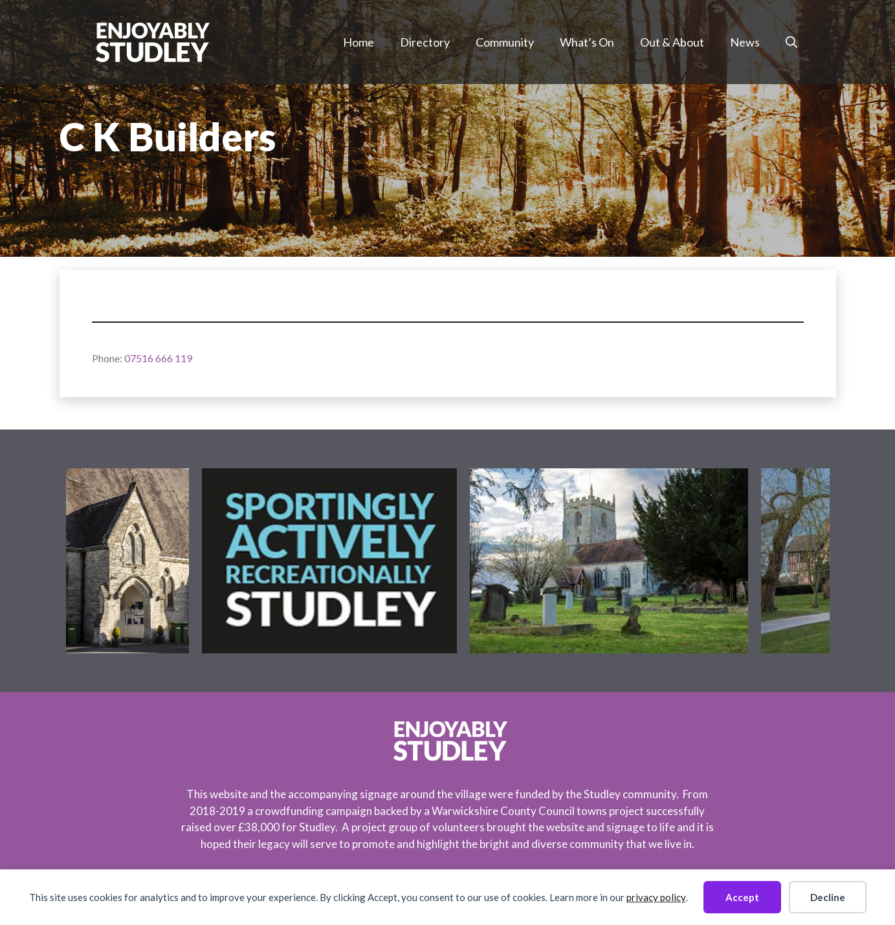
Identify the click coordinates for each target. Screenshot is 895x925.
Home (358, 42)
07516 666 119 (158, 358)
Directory (425, 42)
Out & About (672, 42)
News (745, 42)
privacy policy (656, 897)
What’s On (587, 42)
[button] (791, 42)
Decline (827, 897)
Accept (742, 897)
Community (505, 42)
